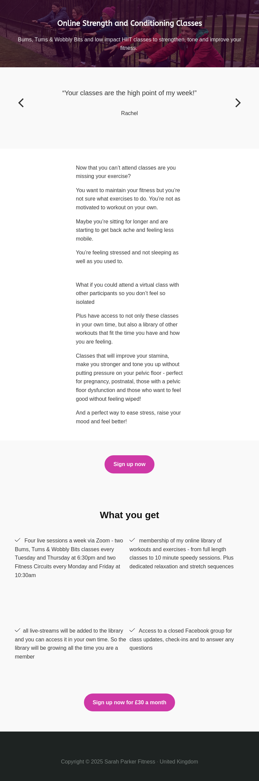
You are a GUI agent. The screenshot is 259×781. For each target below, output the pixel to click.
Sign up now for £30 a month (130, 702)
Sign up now (129, 464)
